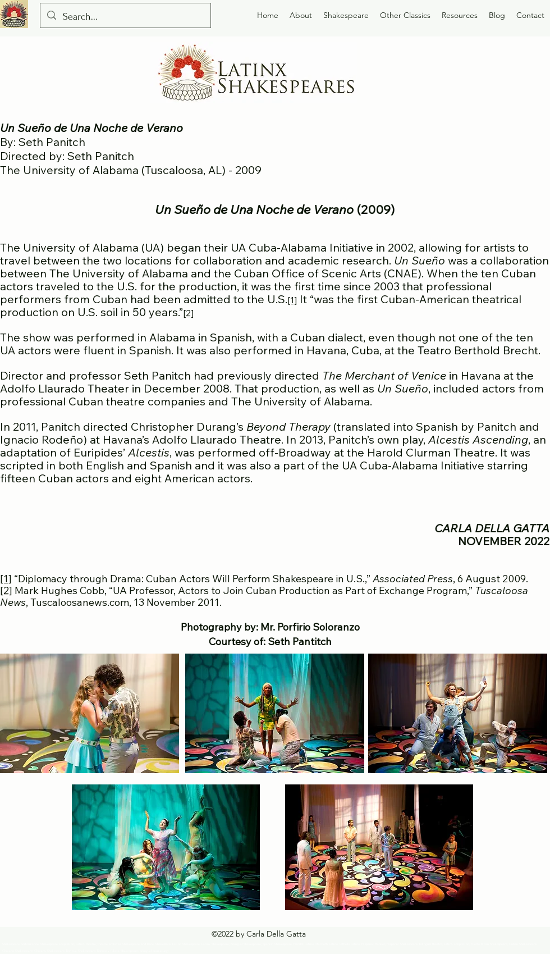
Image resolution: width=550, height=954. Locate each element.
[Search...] (125, 16)
